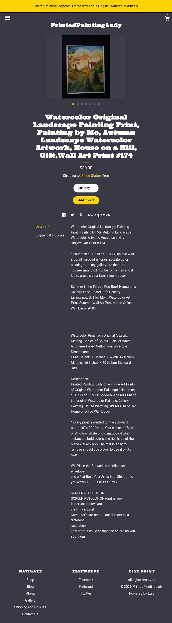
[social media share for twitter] (73, 215)
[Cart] (167, 19)
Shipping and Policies (30, 607)
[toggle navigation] (7, 18)
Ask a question (99, 215)
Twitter (86, 593)
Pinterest (86, 587)
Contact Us (30, 614)
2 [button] (78, 104)
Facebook (86, 580)
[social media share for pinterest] (81, 215)
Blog (30, 587)
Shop (30, 580)
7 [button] (99, 104)
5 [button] (90, 104)
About (30, 593)
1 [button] (73, 104)
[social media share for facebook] (64, 215)
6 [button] (95, 104)
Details (42, 226)
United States (91, 176)
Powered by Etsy (141, 593)
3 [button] (82, 104)
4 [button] (86, 104)
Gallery (30, 600)
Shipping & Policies (49, 235)
